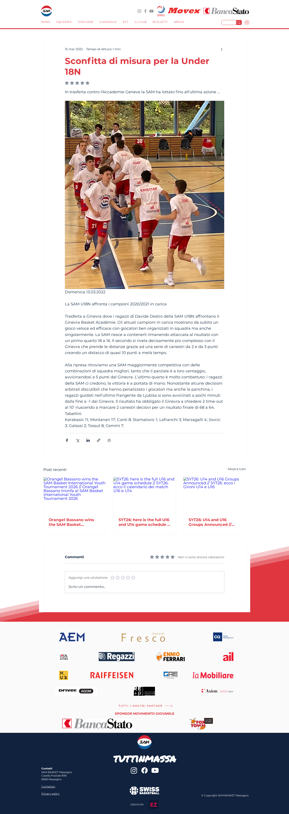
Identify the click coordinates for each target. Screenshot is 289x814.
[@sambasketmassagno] (139, 11)
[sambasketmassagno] (145, 11)
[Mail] (246, 22)
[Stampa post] (109, 440)
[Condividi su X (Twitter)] (77, 440)
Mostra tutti (237, 469)
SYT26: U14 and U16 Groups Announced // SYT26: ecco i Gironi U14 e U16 (214, 522)
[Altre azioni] (221, 49)
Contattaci (48, 786)
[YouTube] (151, 11)
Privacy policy (50, 793)
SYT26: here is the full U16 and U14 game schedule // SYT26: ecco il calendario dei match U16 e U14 (144, 522)
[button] (64, 22)
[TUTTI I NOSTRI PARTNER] (146, 706)
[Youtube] (155, 770)
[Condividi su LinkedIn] (88, 440)
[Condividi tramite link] (99, 440)
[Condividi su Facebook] (67, 440)
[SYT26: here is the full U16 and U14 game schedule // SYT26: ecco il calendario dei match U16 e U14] (144, 494)
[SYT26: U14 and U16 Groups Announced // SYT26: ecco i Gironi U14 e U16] (214, 494)
